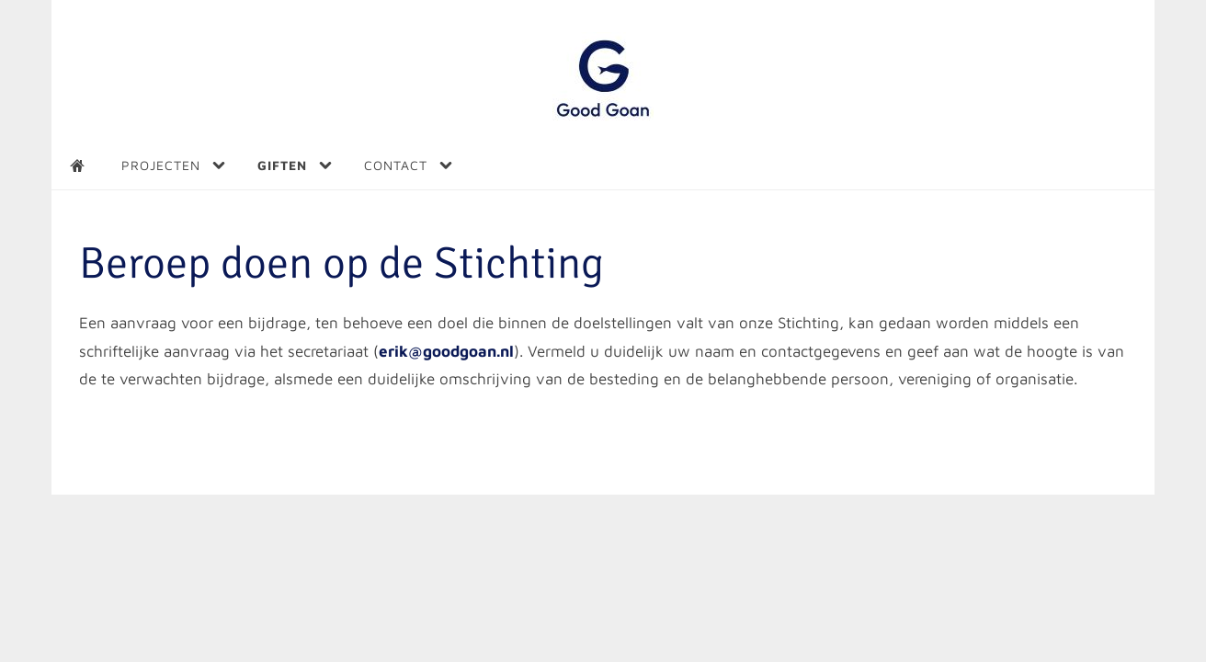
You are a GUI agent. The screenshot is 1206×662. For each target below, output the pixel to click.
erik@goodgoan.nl (446, 351)
